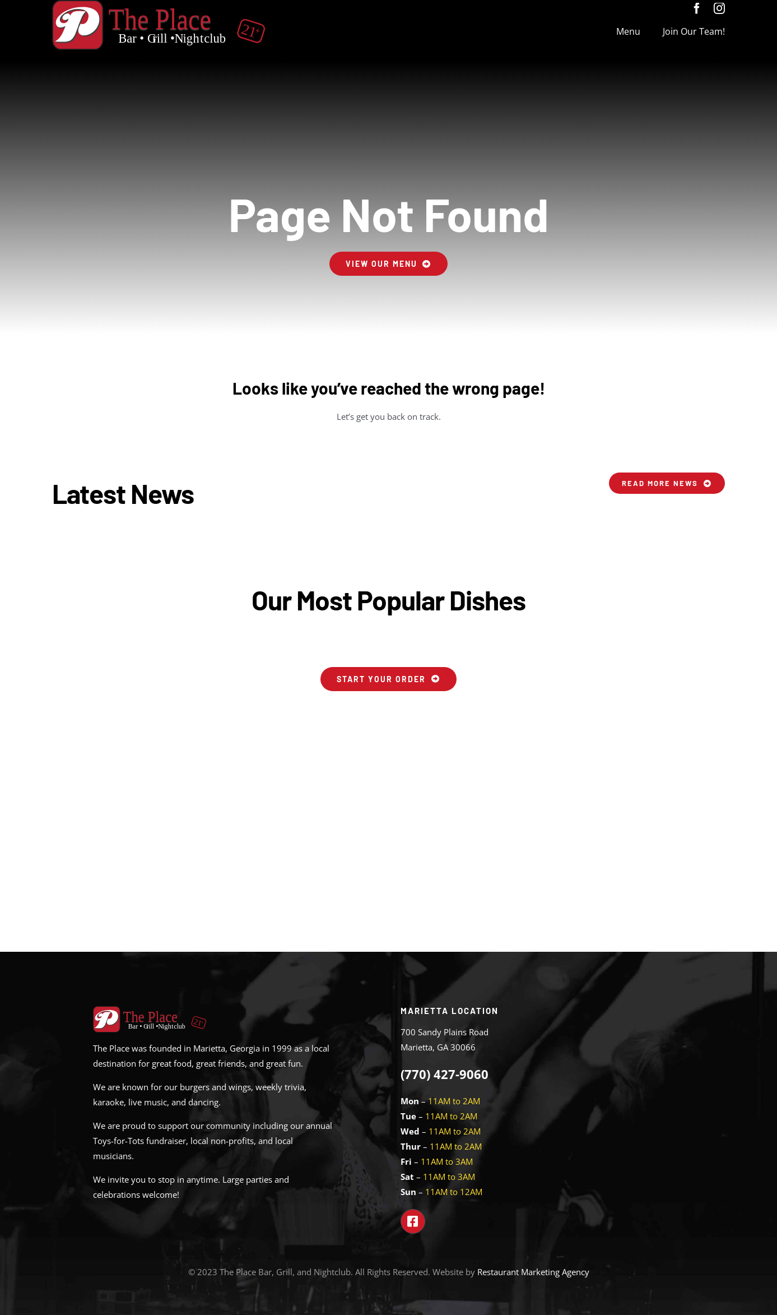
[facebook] (696, 8)
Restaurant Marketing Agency (533, 1271)
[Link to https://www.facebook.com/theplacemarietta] (413, 1221)
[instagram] (719, 8)
